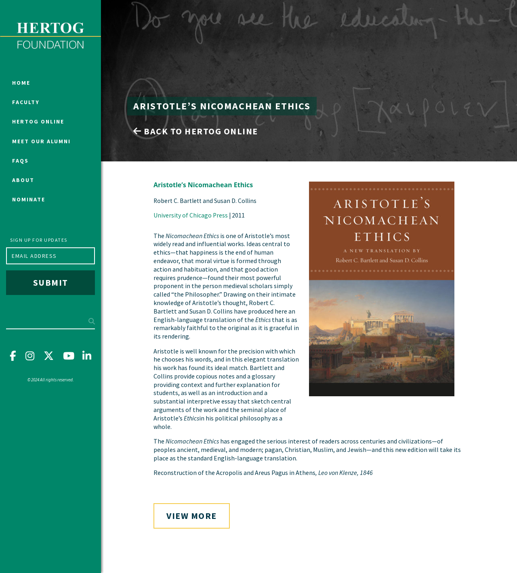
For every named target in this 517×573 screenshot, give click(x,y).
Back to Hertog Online (195, 131)
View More (191, 515)
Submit (50, 282)
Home (21, 82)
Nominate (28, 199)
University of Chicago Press (190, 215)
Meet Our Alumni (41, 141)
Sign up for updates (38, 240)
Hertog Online (38, 121)
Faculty (26, 102)
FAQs (20, 160)
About (23, 180)
